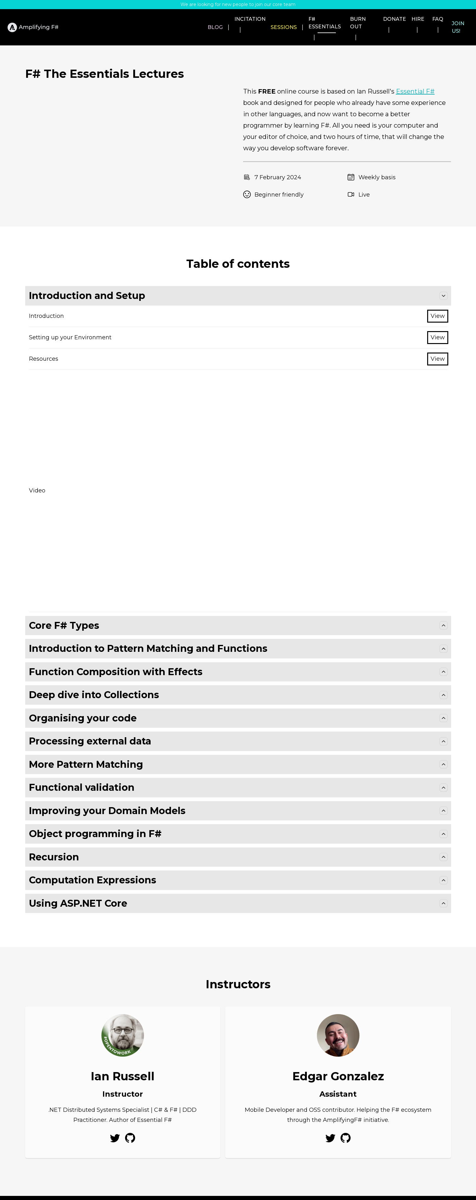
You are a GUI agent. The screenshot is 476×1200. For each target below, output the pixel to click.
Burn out (331, 19)
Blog (161, 19)
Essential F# (415, 75)
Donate (370, 19)
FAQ (427, 19)
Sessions (239, 19)
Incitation (196, 19)
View (438, 299)
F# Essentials (283, 19)
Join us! (457, 19)
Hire (402, 19)
